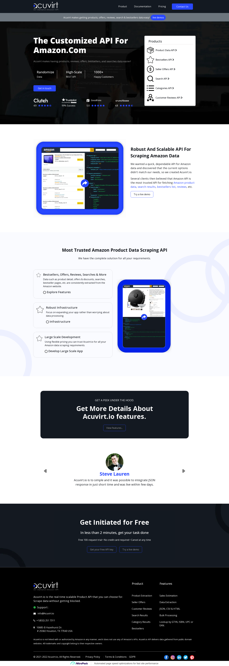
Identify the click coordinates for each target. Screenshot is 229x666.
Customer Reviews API (168, 97)
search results (147, 186)
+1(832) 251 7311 (46, 620)
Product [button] (122, 6)
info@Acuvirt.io (46, 613)
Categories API (164, 88)
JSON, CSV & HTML (169, 608)
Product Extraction (142, 595)
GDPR (132, 656)
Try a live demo (142, 194)
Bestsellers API (164, 59)
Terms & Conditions (116, 656)
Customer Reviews (142, 608)
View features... (114, 427)
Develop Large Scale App (65, 351)
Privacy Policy (92, 656)
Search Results (140, 615)
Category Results (141, 622)
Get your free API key (101, 549)
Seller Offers (138, 602)
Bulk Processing (168, 615)
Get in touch (44, 88)
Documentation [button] (142, 6)
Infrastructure (60, 322)
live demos (158, 17)
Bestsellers (138, 628)
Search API (161, 78)
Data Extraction (167, 602)
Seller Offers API (164, 69)
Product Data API (165, 50)
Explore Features (58, 292)
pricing (162, 6)
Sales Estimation (168, 595)
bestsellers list (166, 186)
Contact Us (182, 6)
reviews (182, 186)
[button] (45, 471)
